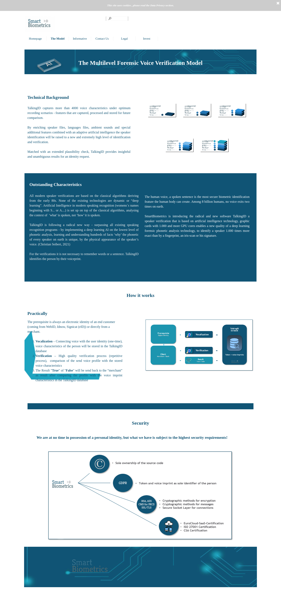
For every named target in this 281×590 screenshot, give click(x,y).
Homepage (35, 38)
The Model (58, 38)
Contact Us (102, 38)
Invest (146, 38)
